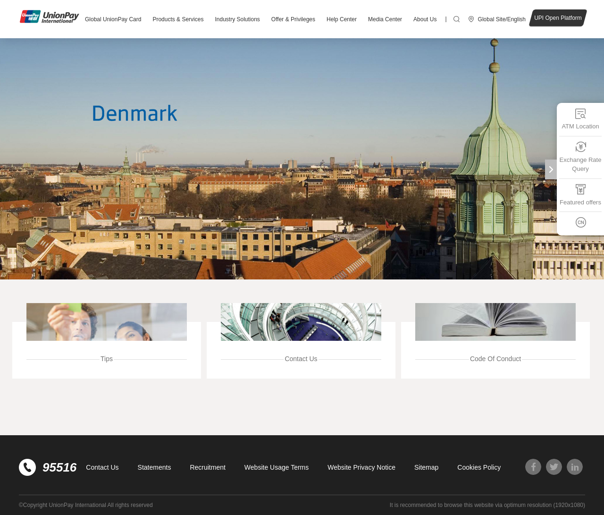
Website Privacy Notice (361, 467)
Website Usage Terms (276, 467)
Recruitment (207, 467)
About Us (424, 19)
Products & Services (177, 19)
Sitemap (426, 467)
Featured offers (580, 195)
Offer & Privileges (293, 19)
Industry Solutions (237, 19)
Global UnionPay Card (113, 19)
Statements (154, 467)
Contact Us (102, 467)
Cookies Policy (479, 467)
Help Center (342, 19)
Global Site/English (502, 19)
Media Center (385, 19)
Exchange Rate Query (581, 157)
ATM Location (580, 119)
